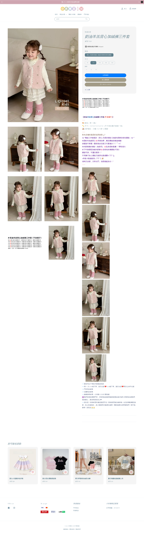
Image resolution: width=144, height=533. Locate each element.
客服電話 (76, 510)
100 (93, 62)
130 (112, 62)
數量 (86, 66)
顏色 (86, 51)
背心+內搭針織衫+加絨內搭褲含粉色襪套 (99, 55)
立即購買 (105, 75)
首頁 (56, 14)
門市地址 (86, 14)
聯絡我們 (78, 529)
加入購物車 (105, 80)
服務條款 (65, 529)
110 (100, 62)
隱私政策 (72, 529)
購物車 (80, 14)
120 (106, 62)
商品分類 (62, 14)
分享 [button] (87, 90)
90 (87, 62)
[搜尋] (86, 19)
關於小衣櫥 (72, 14)
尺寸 (86, 59)
